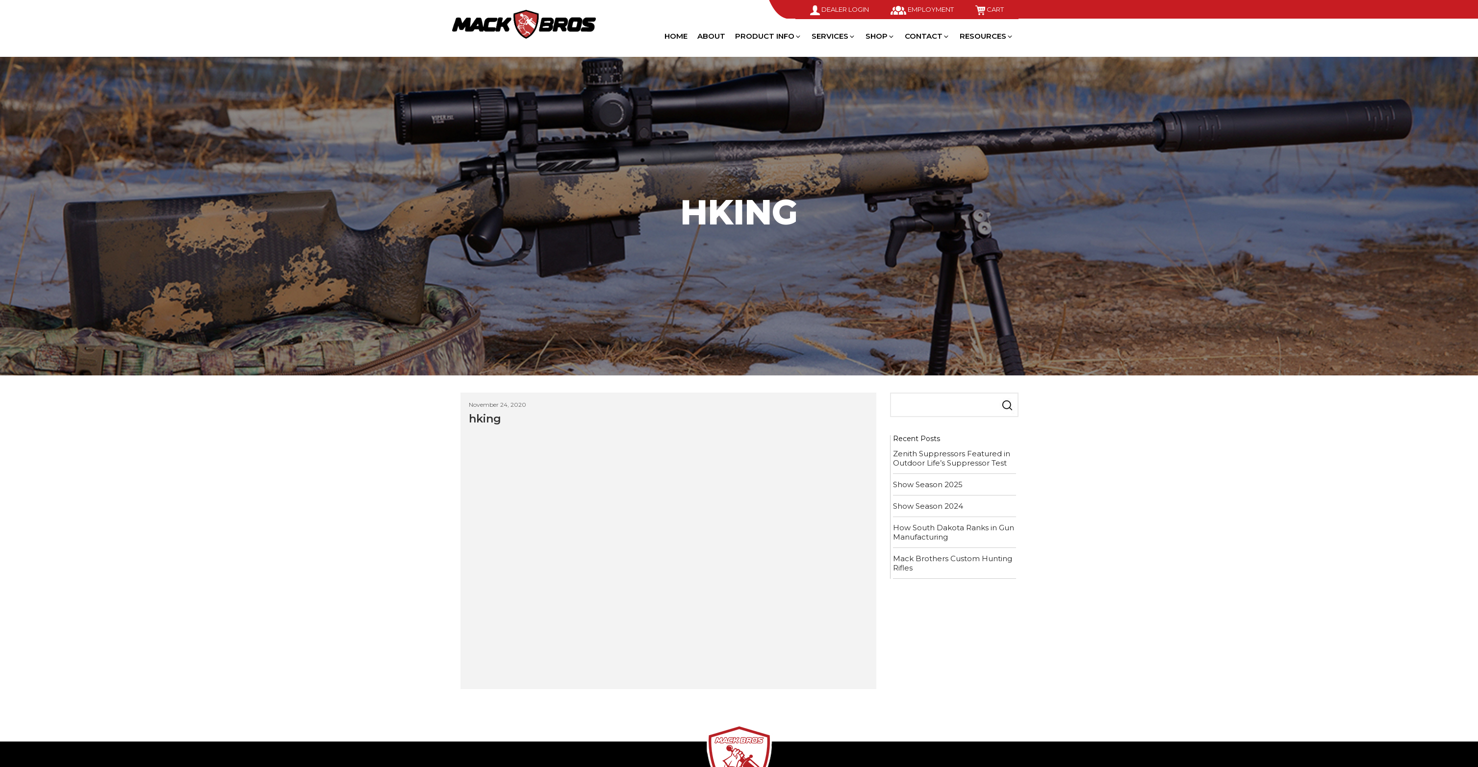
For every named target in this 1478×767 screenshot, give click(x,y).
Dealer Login (839, 9)
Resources (987, 36)
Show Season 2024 (928, 506)
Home (676, 36)
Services (834, 36)
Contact (927, 36)
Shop (880, 36)
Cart (989, 9)
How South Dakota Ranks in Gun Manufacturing (953, 532)
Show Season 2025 (928, 484)
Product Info (768, 36)
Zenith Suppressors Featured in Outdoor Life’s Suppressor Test (951, 458)
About (711, 36)
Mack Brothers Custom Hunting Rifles (952, 563)
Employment (922, 9)
